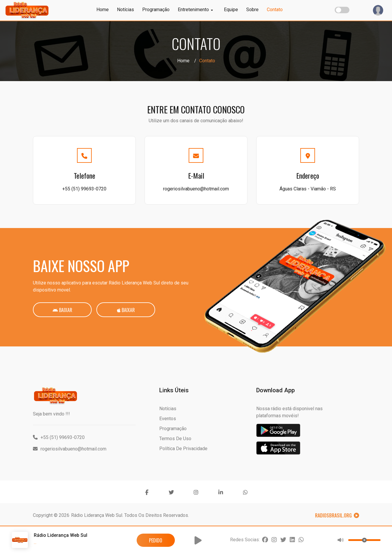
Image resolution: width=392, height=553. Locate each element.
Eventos (167, 418)
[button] (198, 540)
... (35, 542)
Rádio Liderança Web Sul (96, 515)
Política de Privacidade (183, 448)
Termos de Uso (175, 438)
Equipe (231, 9)
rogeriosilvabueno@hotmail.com (196, 189)
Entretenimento (195, 9)
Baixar (62, 310)
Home (102, 9)
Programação (156, 9)
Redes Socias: (245, 539)
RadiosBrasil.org (337, 515)
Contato (275, 9)
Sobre (252, 9)
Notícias (125, 9)
